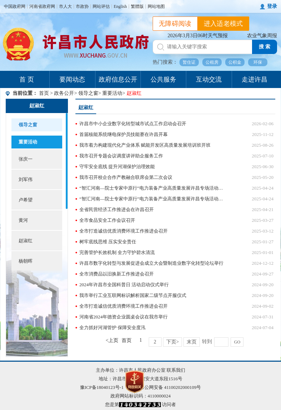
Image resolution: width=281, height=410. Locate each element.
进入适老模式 (223, 23)
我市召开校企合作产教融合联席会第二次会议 (125, 177)
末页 (192, 342)
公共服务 (163, 79)
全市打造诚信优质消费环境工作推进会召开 (123, 231)
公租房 (212, 62)
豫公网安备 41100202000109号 (166, 387)
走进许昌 (254, 79)
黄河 (23, 220)
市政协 (82, 6)
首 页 (26, 79)
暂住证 (189, 62)
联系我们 (176, 370)
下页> (172, 342)
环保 (257, 62)
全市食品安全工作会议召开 (107, 220)
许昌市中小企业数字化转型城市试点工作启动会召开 (132, 123)
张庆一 (26, 159)
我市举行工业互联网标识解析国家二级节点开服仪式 (132, 295)
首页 (44, 93)
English (120, 6)
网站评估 (101, 6)
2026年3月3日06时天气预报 (198, 35)
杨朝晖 (26, 261)
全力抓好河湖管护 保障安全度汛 (112, 327)
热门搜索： (165, 62)
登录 (272, 6)
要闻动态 (72, 79)
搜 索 (264, 46)
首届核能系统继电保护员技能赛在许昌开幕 (123, 134)
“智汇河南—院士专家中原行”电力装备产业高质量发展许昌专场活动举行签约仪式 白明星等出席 (152, 198)
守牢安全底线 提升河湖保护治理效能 (117, 166)
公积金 (234, 62)
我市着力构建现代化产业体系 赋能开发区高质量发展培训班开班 (145, 145)
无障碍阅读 (175, 23)
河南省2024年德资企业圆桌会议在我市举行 (123, 316)
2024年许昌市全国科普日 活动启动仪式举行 (124, 284)
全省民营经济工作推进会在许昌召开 (116, 209)
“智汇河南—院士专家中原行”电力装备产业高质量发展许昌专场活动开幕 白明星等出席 (152, 188)
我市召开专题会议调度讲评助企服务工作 (121, 155)
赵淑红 (36, 105)
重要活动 (112, 93)
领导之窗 (88, 93)
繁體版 (137, 6)
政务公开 (64, 93)
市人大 (65, 6)
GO (237, 342)
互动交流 (209, 79)
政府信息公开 (118, 79)
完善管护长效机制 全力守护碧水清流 (117, 252)
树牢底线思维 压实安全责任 (107, 241)
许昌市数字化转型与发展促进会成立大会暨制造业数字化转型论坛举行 (151, 263)
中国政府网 (14, 6)
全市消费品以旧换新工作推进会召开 (116, 274)
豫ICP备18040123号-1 (102, 387)
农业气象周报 (262, 35)
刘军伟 (26, 179)
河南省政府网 (42, 6)
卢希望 (26, 199)
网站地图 (156, 6)
